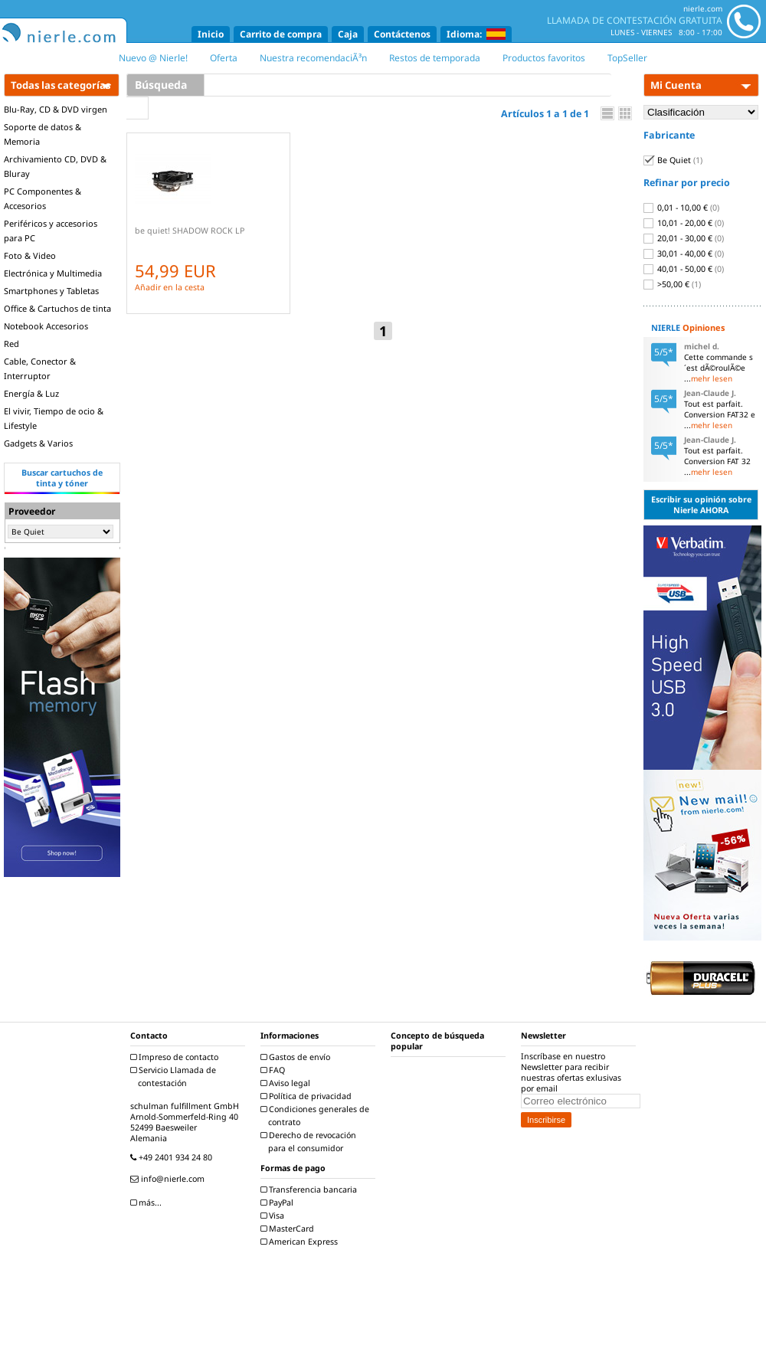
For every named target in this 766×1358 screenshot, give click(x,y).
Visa (274, 1215)
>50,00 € (672, 284)
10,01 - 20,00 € (683, 223)
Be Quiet (672, 160)
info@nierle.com (169, 1178)
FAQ (274, 1070)
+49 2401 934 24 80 (173, 1157)
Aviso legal (287, 1083)
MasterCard (289, 1228)
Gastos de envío (297, 1057)
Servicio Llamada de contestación (175, 1076)
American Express (301, 1241)
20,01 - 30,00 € (683, 238)
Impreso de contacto (176, 1057)
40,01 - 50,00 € (683, 268)
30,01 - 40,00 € (683, 253)
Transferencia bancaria (310, 1189)
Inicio (211, 34)
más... (148, 1202)
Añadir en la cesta (170, 287)
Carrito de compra (281, 34)
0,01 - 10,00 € (681, 207)
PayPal (278, 1202)
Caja (348, 34)
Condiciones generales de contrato (316, 1115)
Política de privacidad (308, 1096)
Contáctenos (402, 34)
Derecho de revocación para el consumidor (310, 1141)
